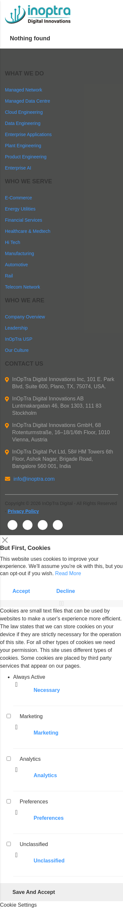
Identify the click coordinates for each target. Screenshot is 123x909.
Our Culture (17, 350)
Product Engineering (26, 156)
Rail (9, 275)
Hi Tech (12, 242)
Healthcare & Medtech (28, 231)
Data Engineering (22, 123)
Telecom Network (22, 287)
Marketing (45, 733)
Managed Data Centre (27, 101)
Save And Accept (33, 892)
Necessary (46, 690)
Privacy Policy (23, 511)
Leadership (16, 328)
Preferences (48, 818)
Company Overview (25, 316)
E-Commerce (18, 197)
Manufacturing (19, 253)
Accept (21, 591)
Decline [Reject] (65, 591)
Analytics (45, 775)
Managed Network (23, 89)
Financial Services (23, 220)
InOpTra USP (18, 339)
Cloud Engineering (24, 112)
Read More (68, 573)
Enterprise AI (18, 168)
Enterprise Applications (28, 134)
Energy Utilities (20, 209)
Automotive (16, 264)
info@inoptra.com (30, 479)
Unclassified (48, 860)
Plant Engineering (23, 145)
